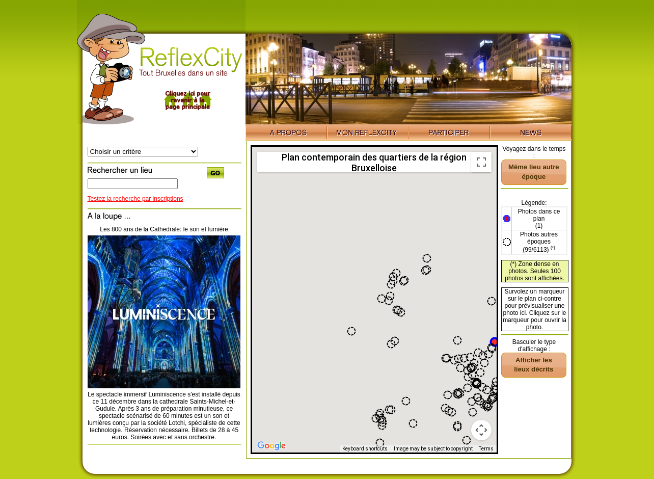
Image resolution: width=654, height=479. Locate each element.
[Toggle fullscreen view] (481, 162)
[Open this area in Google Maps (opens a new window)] (271, 446)
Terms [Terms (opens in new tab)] (486, 448)
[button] (494, 342)
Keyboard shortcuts (365, 448)
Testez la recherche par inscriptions (135, 198)
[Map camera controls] (481, 430)
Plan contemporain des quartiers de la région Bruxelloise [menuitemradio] (374, 162)
